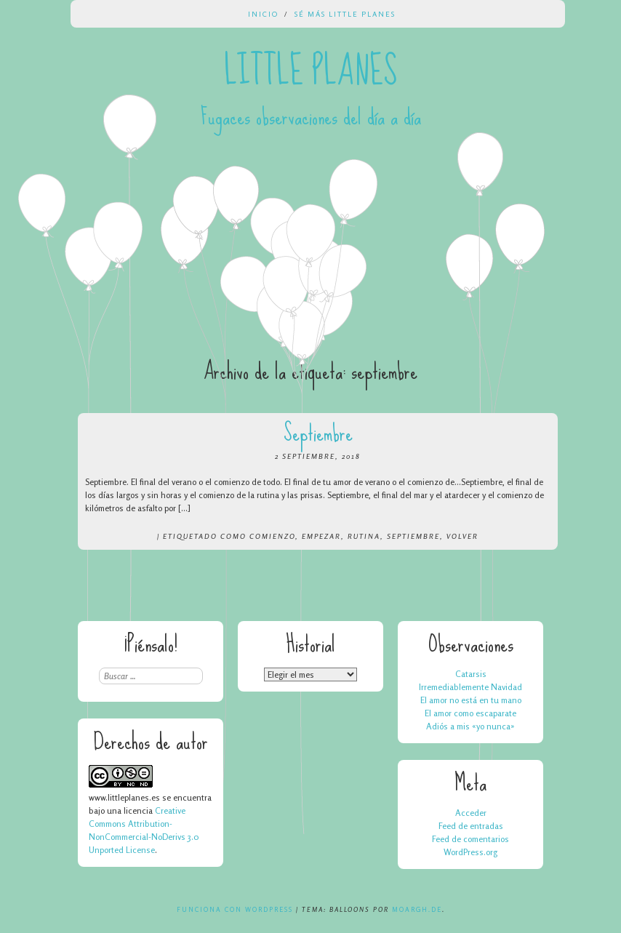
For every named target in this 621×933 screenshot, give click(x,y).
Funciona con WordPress (235, 909)
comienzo (272, 536)
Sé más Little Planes (345, 13)
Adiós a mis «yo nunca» (470, 726)
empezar (321, 536)
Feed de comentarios (470, 838)
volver (462, 536)
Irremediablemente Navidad (470, 686)
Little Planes (310, 71)
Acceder (470, 812)
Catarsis (470, 673)
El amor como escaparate (470, 713)
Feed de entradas (470, 825)
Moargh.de (417, 909)
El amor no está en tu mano (470, 699)
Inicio (263, 13)
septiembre (413, 536)
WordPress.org (470, 851)
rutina (364, 536)
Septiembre (318, 433)
